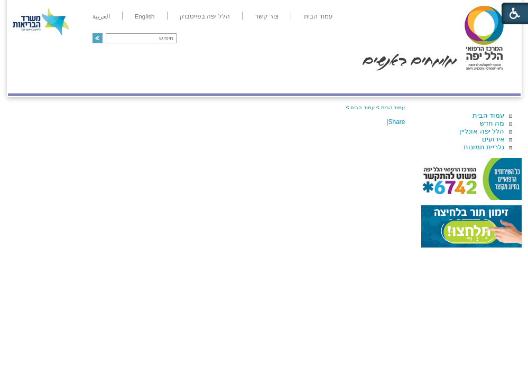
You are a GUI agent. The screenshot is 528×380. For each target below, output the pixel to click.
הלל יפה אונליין (481, 131)
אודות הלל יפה (362, 83)
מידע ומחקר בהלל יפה (228, 83)
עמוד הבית (489, 115)
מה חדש (492, 123)
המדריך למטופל (300, 83)
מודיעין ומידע (489, 83)
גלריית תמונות (484, 147)
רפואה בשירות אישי (149, 83)
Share (396, 122)
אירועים (493, 139)
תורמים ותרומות (77, 83)
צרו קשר (25, 83)
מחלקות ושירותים (426, 83)
